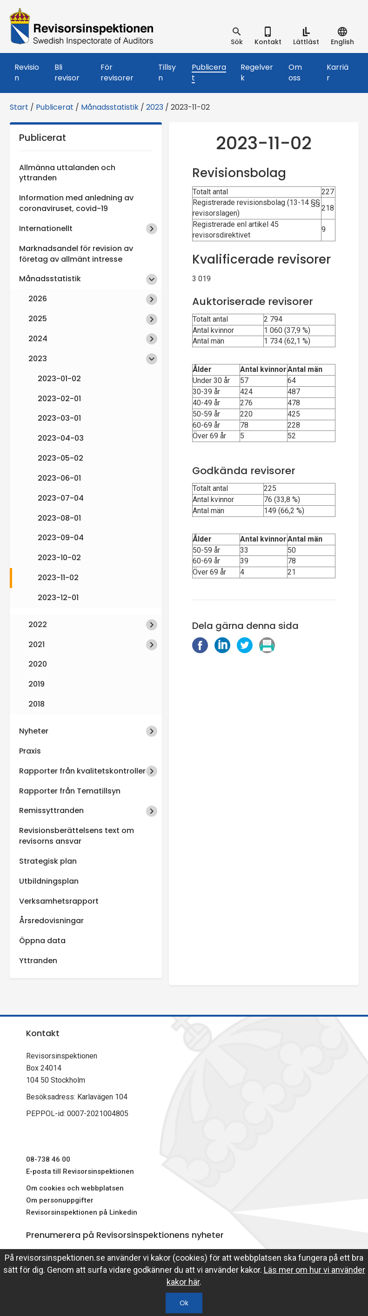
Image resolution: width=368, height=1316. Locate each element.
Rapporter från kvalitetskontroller (82, 771)
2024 (37, 338)
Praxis (30, 751)
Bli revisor (67, 72)
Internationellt (46, 228)
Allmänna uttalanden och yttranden (67, 173)
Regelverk (257, 72)
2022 (37, 624)
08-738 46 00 (48, 1159)
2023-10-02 (59, 557)
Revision (26, 72)
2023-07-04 (61, 498)
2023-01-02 (59, 378)
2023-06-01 (59, 478)
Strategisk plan (48, 861)
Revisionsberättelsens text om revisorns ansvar (76, 835)
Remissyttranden (51, 810)
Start (19, 107)
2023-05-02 (60, 458)
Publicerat (209, 72)
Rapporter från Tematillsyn (69, 791)
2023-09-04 (61, 537)
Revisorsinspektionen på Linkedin (81, 1212)
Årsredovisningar (51, 920)
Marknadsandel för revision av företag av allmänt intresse (76, 254)
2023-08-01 (59, 518)
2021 (36, 644)
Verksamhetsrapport (59, 901)
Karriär (337, 72)
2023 (154, 107)
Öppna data (42, 940)
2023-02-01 (59, 398)
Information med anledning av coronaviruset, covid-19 (76, 203)
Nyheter (33, 731)
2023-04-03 (61, 438)
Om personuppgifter (60, 1200)
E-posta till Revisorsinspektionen (80, 1171)
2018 (36, 704)
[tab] (237, 36)
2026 (37, 298)
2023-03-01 (59, 418)
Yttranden (38, 960)
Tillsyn (167, 72)
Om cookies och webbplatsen (75, 1188)
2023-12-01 (58, 597)
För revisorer (117, 72)
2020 (37, 664)
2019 (36, 684)
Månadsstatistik (110, 107)
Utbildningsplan (49, 881)
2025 (37, 318)
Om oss (295, 72)
